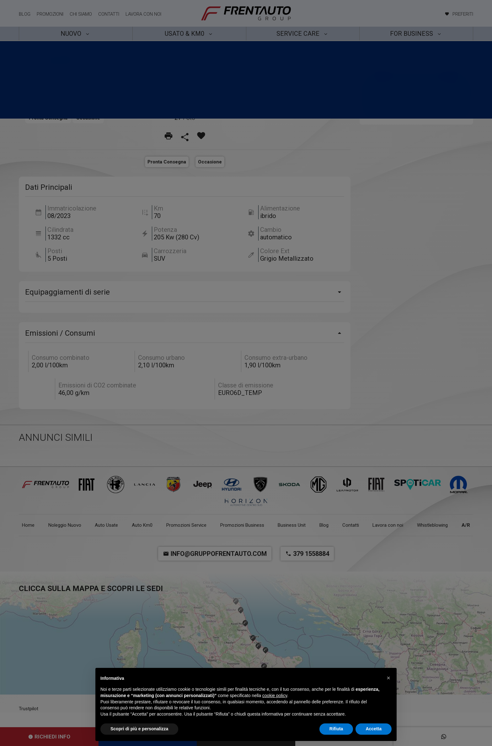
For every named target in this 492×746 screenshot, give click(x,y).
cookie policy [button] (274, 695)
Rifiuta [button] (336, 728)
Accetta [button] (374, 728)
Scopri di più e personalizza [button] (139, 728)
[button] (388, 678)
